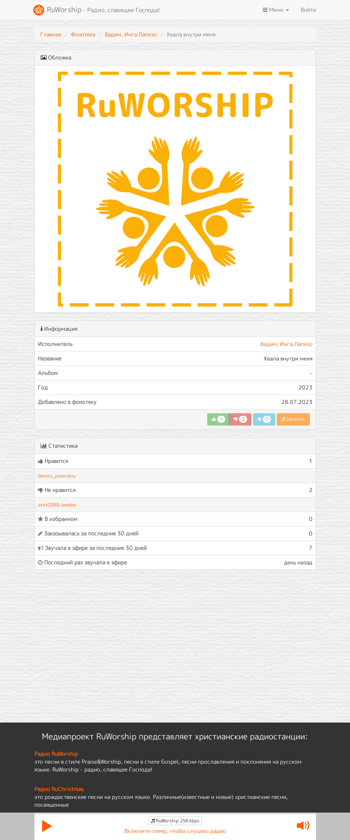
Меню (276, 9)
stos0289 (48, 504)
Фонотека (83, 34)
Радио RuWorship (56, 753)
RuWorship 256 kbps (175, 820)
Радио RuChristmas (59, 789)
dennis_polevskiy (56, 475)
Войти (308, 9)
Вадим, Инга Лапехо (131, 34)
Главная (50, 34)
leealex (68, 504)
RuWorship (96, 10)
